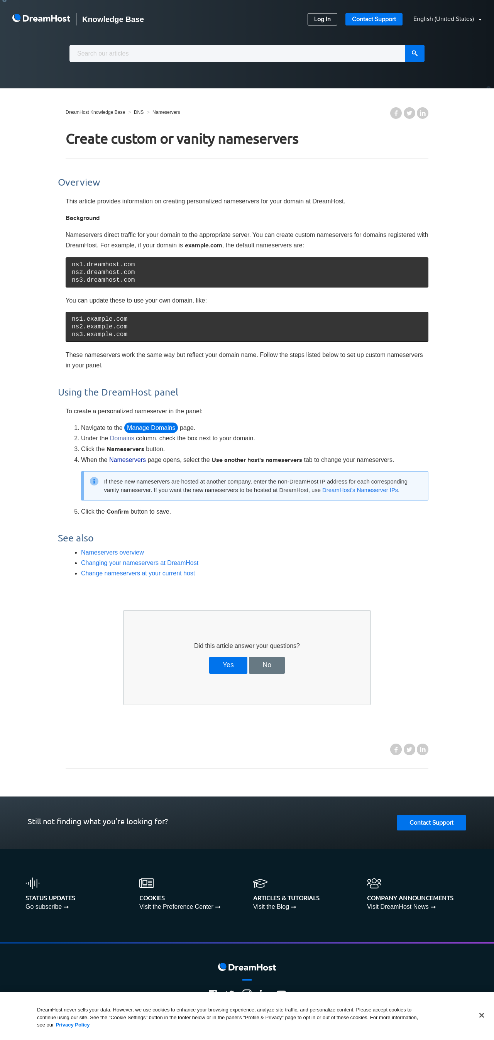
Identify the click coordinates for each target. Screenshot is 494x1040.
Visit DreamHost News (398, 906)
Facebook (396, 113)
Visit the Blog (271, 906)
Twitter (409, 113)
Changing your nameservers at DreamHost (139, 563)
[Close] (481, 1015)
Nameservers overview (112, 552)
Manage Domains (151, 427)
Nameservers (166, 112)
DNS (139, 112)
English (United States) (444, 19)
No (267, 665)
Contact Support (374, 19)
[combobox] (247, 53)
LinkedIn (422, 113)
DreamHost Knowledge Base (95, 112)
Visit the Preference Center (176, 906)
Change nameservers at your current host (138, 573)
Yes (228, 665)
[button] (443, 19)
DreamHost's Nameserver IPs (360, 490)
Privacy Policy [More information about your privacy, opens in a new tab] (73, 1025)
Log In (322, 19)
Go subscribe (43, 906)
